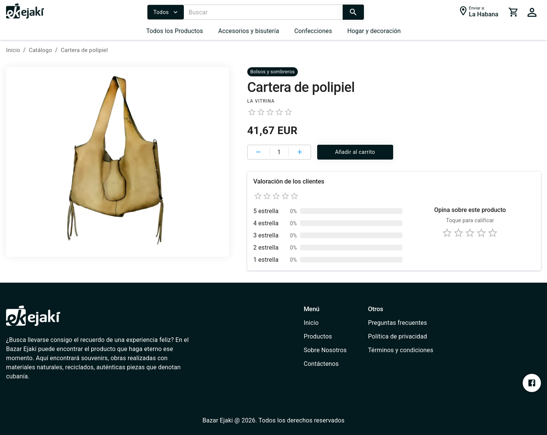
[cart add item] (299, 152)
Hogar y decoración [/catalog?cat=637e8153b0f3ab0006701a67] (374, 31)
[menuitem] (174, 31)
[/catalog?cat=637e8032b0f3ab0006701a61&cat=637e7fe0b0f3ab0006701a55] (272, 71)
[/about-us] (325, 350)
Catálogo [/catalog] (40, 50)
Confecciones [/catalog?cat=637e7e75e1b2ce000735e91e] (313, 31)
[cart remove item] (258, 152)
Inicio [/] (13, 50)
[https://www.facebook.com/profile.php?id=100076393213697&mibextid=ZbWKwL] (532, 383)
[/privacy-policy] (400, 336)
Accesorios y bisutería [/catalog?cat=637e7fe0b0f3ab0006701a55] (248, 31)
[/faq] (400, 323)
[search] (353, 12)
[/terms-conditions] (400, 350)
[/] (25, 16)
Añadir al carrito (355, 152)
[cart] (513, 12)
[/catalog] (325, 336)
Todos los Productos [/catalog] (174, 31)
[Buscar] (263, 12)
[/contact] (325, 364)
